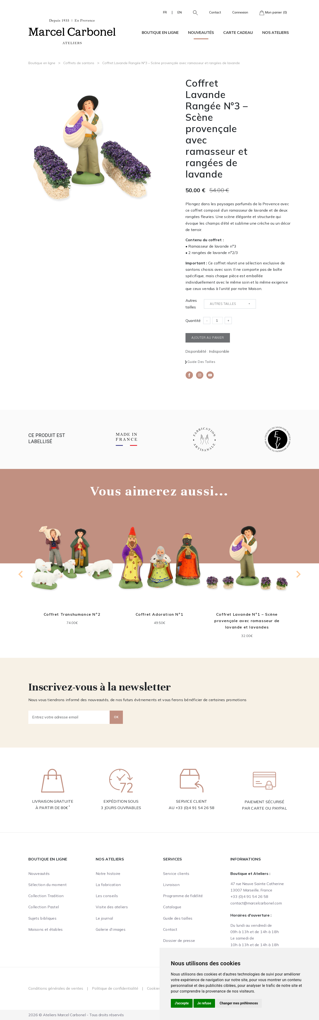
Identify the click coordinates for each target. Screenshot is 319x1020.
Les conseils (107, 895)
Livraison (171, 884)
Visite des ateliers (112, 906)
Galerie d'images (110, 929)
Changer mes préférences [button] (239, 1003)
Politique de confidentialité (115, 988)
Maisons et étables (45, 929)
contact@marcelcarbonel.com (256, 903)
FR (165, 12)
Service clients (176, 873)
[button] (193, 12)
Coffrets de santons (78, 63)
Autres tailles (191, 303)
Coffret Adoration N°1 (160, 614)
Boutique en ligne (41, 63)
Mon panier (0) (273, 12)
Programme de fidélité (183, 895)
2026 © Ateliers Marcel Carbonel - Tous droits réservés (76, 1014)
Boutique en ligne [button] (160, 32)
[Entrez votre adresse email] (69, 717)
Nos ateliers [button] (275, 32)
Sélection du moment (47, 884)
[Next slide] (298, 574)
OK (116, 717)
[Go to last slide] (21, 574)
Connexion (240, 12)
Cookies (154, 988)
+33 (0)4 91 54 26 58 (195, 807)
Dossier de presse (179, 940)
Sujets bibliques (42, 918)
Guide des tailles (201, 362)
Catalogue (172, 906)
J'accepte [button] (182, 1003)
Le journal (104, 918)
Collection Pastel (43, 906)
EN (179, 12)
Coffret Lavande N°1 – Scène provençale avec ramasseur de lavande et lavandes (247, 620)
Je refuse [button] (204, 1003)
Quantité (193, 320)
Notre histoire (108, 873)
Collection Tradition (46, 895)
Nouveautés (201, 32)
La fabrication (108, 884)
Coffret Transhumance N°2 (72, 614)
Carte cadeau (238, 32)
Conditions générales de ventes (55, 988)
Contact (215, 12)
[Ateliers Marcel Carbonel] (72, 31)
